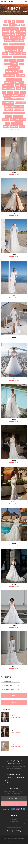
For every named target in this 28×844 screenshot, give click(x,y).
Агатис (14, 667)
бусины (23, 34)
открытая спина (21, 75)
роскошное (11, 88)
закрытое (12, 44)
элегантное (21, 126)
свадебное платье (8, 103)
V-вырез (5, 25)
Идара (14, 337)
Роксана (13, 716)
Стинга (14, 255)
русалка (18, 88)
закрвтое (6, 44)
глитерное (13, 37)
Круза (12, 730)
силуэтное (17, 102)
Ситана (14, 584)
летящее (5, 57)
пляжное (5, 85)
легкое (23, 53)
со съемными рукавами (10, 106)
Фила (14, 378)
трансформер (5, 119)
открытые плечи (17, 79)
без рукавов (23, 28)
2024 (18, 21)
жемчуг (21, 40)
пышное (5, 88)
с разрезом (7, 99)
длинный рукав (8, 40)
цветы (12, 123)
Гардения (14, 502)
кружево (11, 53)
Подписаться (14, 780)
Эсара (14, 172)
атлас (3, 28)
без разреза (15, 28)
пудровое (23, 85)
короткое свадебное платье (17, 47)
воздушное (5, 37)
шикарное (19, 123)
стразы (22, 113)
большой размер (6, 34)
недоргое (7, 64)
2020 (6, 21)
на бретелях (12, 60)
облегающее (6, 75)
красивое (14, 50)
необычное (11, 67)
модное (6, 60)
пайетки (17, 82)
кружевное (4, 53)
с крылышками (14, 95)
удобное (17, 119)
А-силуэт (11, 25)
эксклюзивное (14, 126)
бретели (18, 34)
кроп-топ (21, 50)
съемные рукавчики (18, 116)
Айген (14, 625)
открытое (9, 79)
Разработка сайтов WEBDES (14, 841)
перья (22, 82)
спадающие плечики (19, 109)
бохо (13, 34)
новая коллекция (11, 72)
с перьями (22, 95)
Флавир (13, 745)
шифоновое (6, 126)
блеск (16, 31)
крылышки (17, 53)
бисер (12, 31)
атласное (9, 28)
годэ (24, 37)
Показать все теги (14, 129)
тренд (12, 119)
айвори (17, 25)
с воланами (23, 92)
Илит (14, 296)
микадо (15, 57)
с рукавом (21, 99)
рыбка (4, 92)
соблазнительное (8, 109)
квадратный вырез (20, 44)
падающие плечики (8, 82)
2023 (14, 21)
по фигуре (11, 85)
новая (17, 67)
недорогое (14, 64)
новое (21, 71)
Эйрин (14, 461)
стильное (17, 113)
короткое (7, 47)
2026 (22, 21)
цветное (7, 123)
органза (12, 75)
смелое (23, 102)
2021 (10, 21)
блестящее (22, 31)
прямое (17, 85)
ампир (23, 25)
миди (10, 57)
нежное (21, 64)
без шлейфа (6, 31)
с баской (16, 92)
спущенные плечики (8, 113)
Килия (14, 543)
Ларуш (14, 213)
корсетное (7, 50)
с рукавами (14, 99)
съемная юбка (8, 116)
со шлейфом (20, 106)
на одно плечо (20, 60)
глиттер (18, 37)
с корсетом (10, 92)
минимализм (22, 57)
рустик (23, 88)
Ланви (14, 419)
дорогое (16, 40)
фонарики (23, 119)
